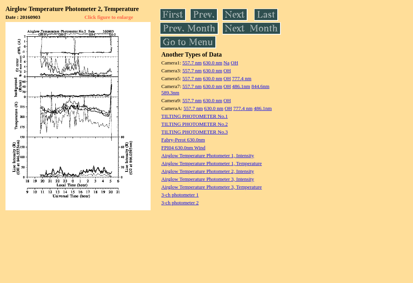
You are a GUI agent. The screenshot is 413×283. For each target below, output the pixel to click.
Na (226, 63)
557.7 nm (192, 63)
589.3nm (170, 93)
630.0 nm (212, 63)
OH (234, 63)
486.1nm (241, 86)
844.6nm (260, 86)
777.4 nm (241, 78)
